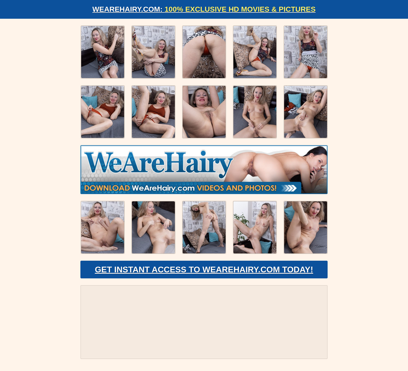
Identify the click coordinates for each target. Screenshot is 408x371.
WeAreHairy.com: (204, 9)
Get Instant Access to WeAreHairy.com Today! (204, 269)
